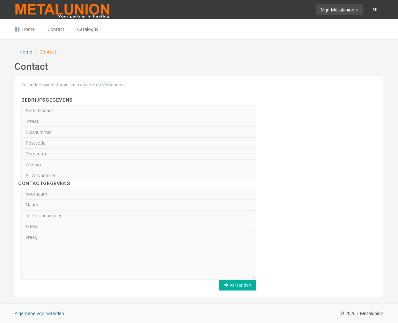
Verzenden (237, 285)
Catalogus (87, 29)
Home (25, 29)
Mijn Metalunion (339, 10)
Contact (56, 29)
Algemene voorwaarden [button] (39, 313)
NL (375, 9)
